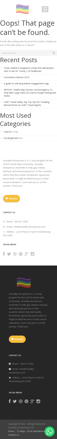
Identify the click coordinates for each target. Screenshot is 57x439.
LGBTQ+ (8, 131)
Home (11, 431)
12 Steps (21, 431)
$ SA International (36, 431)
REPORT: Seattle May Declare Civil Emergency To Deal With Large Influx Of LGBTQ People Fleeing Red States (30, 92)
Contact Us (13, 434)
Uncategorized (11, 138)
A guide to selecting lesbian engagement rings (26, 83)
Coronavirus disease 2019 (16, 77)
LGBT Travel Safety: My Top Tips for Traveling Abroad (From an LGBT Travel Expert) (26, 103)
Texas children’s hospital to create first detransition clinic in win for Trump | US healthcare (29, 69)
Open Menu (45, 9)
